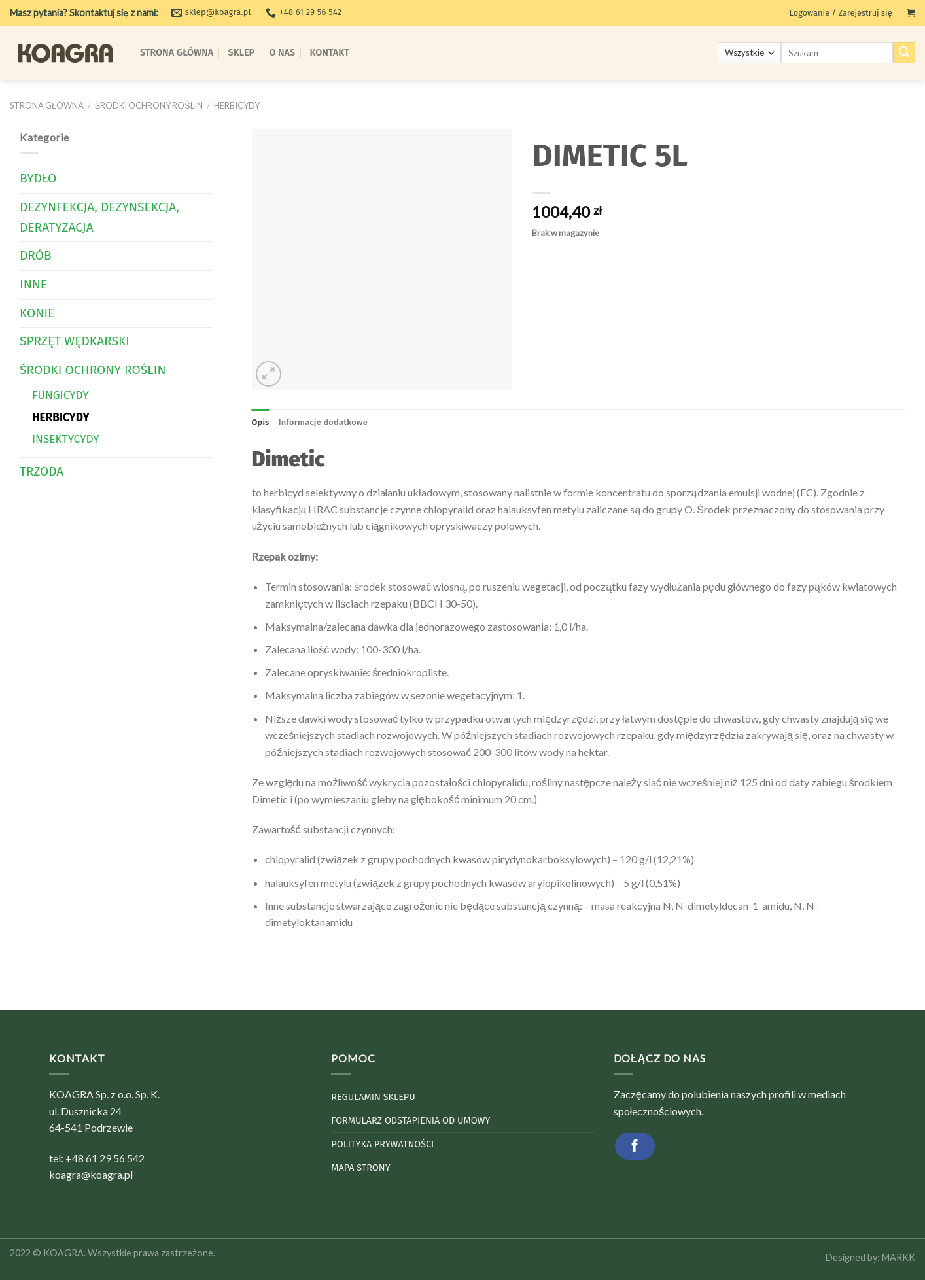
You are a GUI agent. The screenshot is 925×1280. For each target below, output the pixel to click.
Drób (36, 255)
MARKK (898, 1257)
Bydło (38, 178)
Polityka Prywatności (382, 1144)
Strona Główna (176, 52)
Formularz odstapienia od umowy (410, 1120)
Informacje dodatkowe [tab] (323, 422)
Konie (37, 312)
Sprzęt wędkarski (75, 341)
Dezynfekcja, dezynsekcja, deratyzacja (99, 217)
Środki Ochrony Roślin (149, 105)
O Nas (283, 52)
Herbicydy (237, 105)
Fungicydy (60, 395)
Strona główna (47, 105)
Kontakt (329, 52)
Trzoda (41, 471)
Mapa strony (360, 1167)
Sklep (241, 52)
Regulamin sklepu (373, 1097)
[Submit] (904, 53)
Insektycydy (65, 439)
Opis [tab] (261, 422)
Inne (33, 284)
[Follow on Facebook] (635, 1146)
